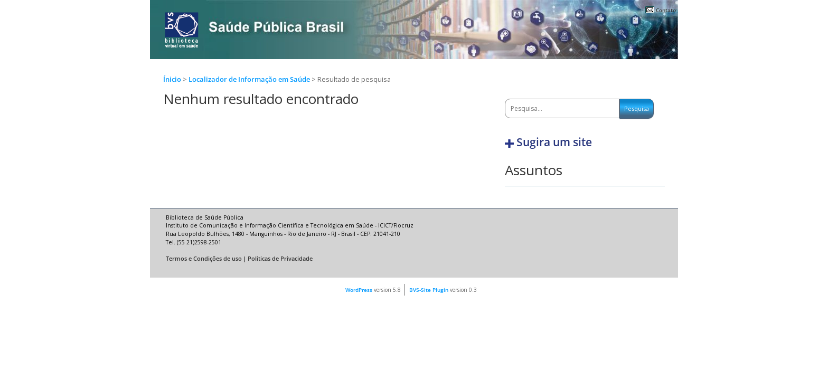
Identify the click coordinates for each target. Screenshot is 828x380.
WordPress (358, 289)
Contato (666, 10)
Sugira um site (554, 142)
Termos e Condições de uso (204, 258)
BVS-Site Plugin (428, 289)
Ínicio (172, 79)
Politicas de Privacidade (280, 258)
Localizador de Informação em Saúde (250, 79)
